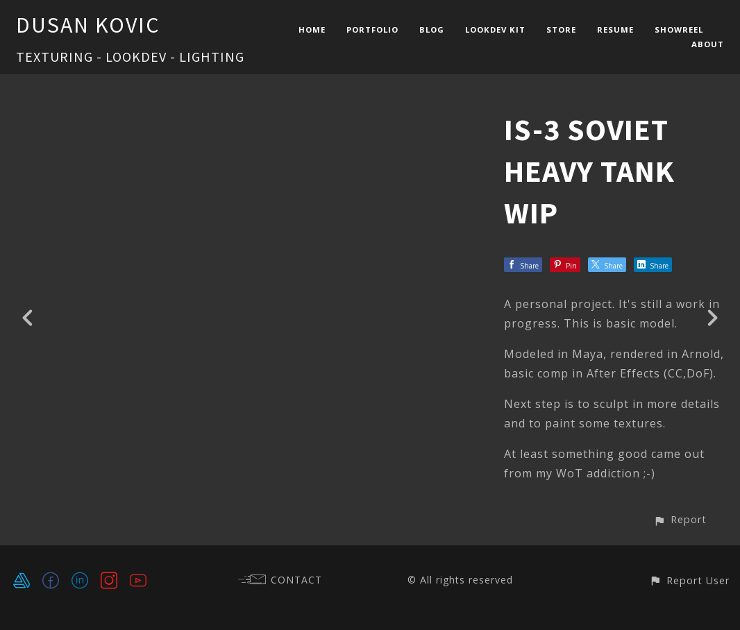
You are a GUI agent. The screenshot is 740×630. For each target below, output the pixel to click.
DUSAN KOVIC (88, 25)
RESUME (615, 29)
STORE (561, 29)
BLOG (431, 29)
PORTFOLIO (372, 29)
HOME (312, 29)
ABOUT (707, 44)
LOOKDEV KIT (495, 29)
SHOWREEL (679, 29)
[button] (680, 519)
